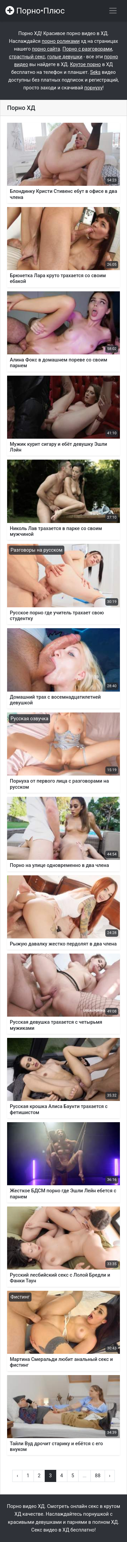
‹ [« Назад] (17, 1476)
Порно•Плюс (35, 11)
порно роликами (61, 41)
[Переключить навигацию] (113, 11)
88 (97, 1476)
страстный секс (27, 57)
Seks (95, 72)
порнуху (93, 88)
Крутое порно (85, 64)
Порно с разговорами (87, 49)
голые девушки (65, 57)
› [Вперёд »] (109, 1476)
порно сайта (46, 49)
